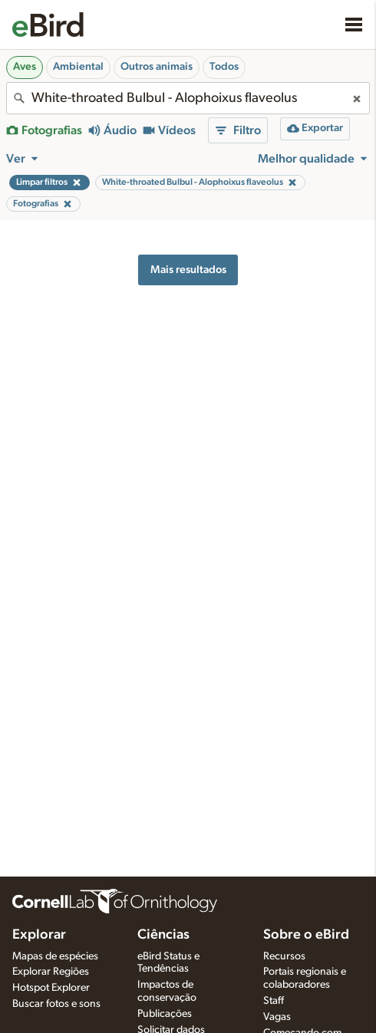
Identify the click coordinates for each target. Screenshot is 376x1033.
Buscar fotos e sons (56, 1003)
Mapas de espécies (55, 956)
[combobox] (188, 98)
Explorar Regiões (50, 971)
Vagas (277, 1017)
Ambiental (78, 66)
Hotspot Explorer (51, 987)
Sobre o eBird (306, 935)
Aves (24, 66)
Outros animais (156, 66)
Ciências (163, 935)
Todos (224, 66)
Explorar (39, 935)
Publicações (164, 1013)
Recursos (284, 956)
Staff (273, 1000)
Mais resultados (188, 269)
